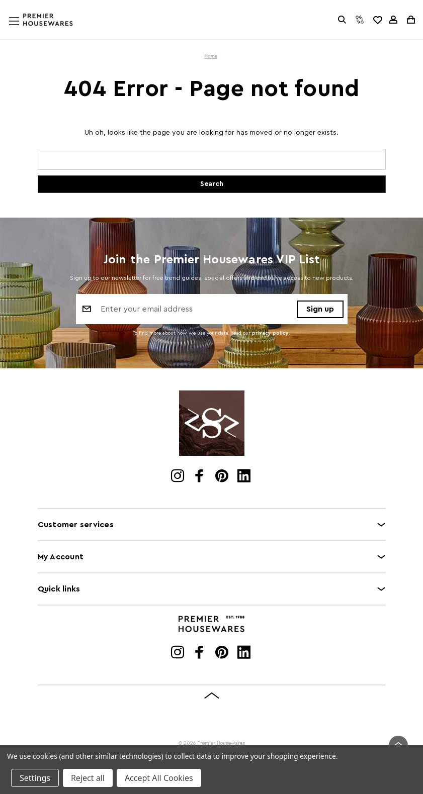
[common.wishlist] (377, 20)
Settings (35, 777)
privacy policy (270, 333)
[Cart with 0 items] (410, 20)
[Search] (342, 20)
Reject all (88, 777)
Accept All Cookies (159, 777)
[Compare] (359, 19)
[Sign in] (393, 20)
